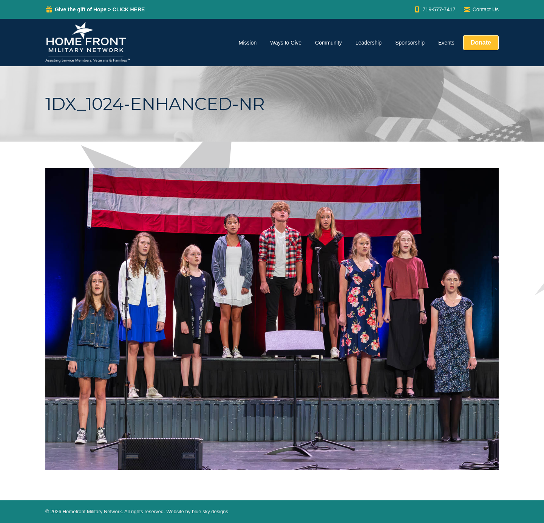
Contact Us (481, 9)
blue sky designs (210, 511)
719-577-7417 (434, 9)
